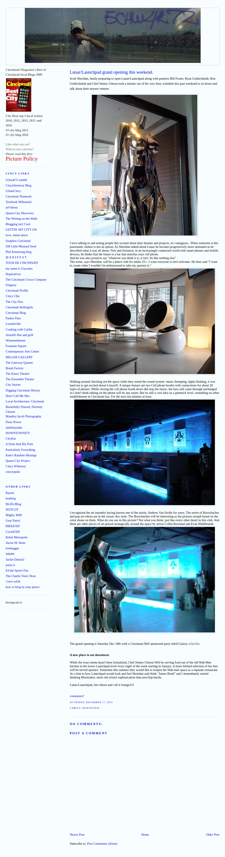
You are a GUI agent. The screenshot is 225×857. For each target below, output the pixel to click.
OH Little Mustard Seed (21, 246)
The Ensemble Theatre (20, 379)
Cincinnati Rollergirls (19, 307)
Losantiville (13, 323)
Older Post (212, 834)
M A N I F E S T (16, 257)
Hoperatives (13, 274)
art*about (12, 207)
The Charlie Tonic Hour (21, 576)
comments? (77, 696)
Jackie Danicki (15, 559)
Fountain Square (16, 346)
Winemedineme (16, 340)
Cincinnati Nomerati (19, 196)
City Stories (13, 384)
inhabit (10, 553)
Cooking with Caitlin (19, 329)
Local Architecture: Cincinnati (25, 401)
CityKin (11, 438)
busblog (11, 498)
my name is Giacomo (19, 268)
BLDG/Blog (13, 504)
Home (145, 834)
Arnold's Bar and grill (19, 335)
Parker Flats (13, 318)
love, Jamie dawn (17, 235)
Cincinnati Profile (17, 290)
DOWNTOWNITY (18, 433)
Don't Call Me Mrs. (18, 396)
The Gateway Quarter (19, 362)
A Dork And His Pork (19, 444)
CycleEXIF (13, 532)
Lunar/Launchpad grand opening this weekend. (111, 72)
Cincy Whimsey (16, 466)
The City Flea (14, 301)
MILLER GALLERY (19, 357)
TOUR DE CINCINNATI (22, 263)
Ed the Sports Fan (17, 570)
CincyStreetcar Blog (18, 185)
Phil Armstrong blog (19, 252)
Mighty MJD (14, 515)
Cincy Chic (13, 296)
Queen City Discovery (20, 213)
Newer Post (77, 834)
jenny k (10, 565)
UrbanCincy (13, 191)
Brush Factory (15, 368)
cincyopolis (13, 471)
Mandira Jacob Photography (23, 416)
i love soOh (13, 581)
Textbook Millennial (19, 202)
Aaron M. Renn (15, 543)
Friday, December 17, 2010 (93, 702)
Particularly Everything (20, 449)
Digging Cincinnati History (23, 390)
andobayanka (14, 427)
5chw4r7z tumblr (16, 180)
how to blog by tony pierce (23, 587)
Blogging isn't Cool (18, 224)
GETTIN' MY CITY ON (21, 229)
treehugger (12, 548)
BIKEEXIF (13, 526)
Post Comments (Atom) (102, 843)
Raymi (10, 493)
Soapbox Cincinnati (18, 241)
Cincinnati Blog (16, 312)
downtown (90, 708)
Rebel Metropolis (17, 537)
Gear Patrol (13, 520)
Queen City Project (18, 460)
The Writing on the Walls (22, 218)
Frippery (11, 285)
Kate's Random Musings (21, 455)
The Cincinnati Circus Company (26, 279)
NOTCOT (12, 509)
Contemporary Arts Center (22, 351)
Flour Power (14, 422)
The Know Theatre (17, 373)
